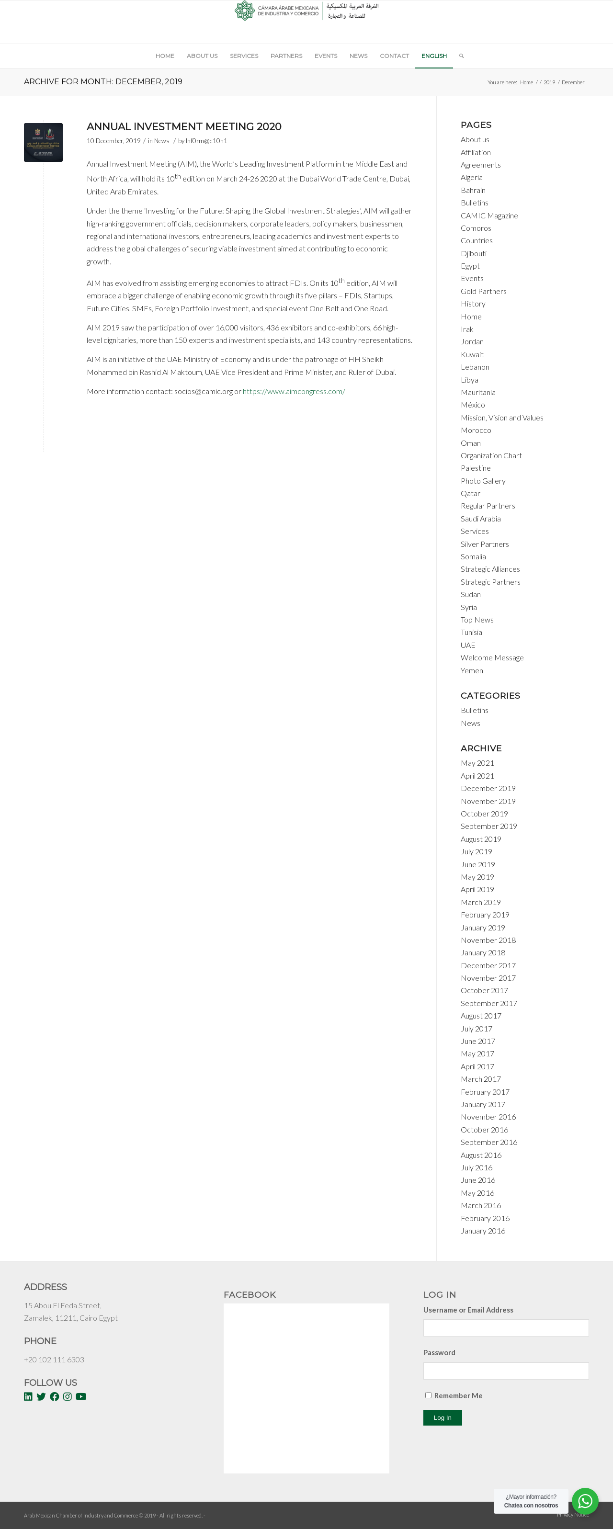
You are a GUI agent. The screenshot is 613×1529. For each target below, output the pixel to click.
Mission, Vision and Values (502, 417)
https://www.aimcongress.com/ (294, 391)
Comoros (476, 227)
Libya (469, 379)
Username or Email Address (468, 1309)
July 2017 (476, 1028)
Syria (469, 607)
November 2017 (488, 977)
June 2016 (478, 1179)
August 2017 (481, 1015)
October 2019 (484, 813)
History (473, 303)
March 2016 (481, 1205)
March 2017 (481, 1078)
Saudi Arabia (481, 518)
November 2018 (488, 939)
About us (475, 139)
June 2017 (478, 1040)
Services (475, 530)
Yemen (472, 670)
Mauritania (478, 391)
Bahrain (473, 189)
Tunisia (471, 631)
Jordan (472, 341)
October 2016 (484, 1129)
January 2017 (483, 1104)
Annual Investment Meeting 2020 (184, 127)
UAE (468, 644)
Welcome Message (492, 657)
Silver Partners (485, 543)
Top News (477, 619)
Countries (477, 240)
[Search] (458, 56)
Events (472, 278)
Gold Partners (484, 290)
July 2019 (476, 851)
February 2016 (485, 1218)
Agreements (481, 164)
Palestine (476, 467)
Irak (467, 328)
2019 (549, 82)
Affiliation (476, 152)
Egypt (470, 265)
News (162, 141)
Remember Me (458, 1395)
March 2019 (481, 901)
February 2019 (485, 914)
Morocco (476, 429)
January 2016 (483, 1230)
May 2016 (477, 1192)
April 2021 (477, 775)
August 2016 (481, 1154)
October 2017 (484, 990)
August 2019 (481, 838)
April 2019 (477, 889)
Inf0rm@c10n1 (206, 141)
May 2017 (477, 1053)
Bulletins (474, 202)
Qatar (470, 493)
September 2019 (489, 825)
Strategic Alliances (490, 568)
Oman (471, 442)
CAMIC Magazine (489, 215)
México (473, 404)
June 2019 (478, 864)
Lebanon (475, 366)
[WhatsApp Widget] (585, 1501)
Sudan (471, 594)
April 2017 (477, 1066)
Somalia (473, 556)
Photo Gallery (483, 480)
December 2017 (488, 965)
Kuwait (472, 354)
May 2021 (477, 762)
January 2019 (483, 927)
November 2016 (488, 1116)
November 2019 (488, 800)
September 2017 (489, 1003)
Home (526, 82)
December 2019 (488, 788)
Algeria (472, 176)
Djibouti (474, 253)
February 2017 (485, 1091)
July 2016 (476, 1167)
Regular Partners (488, 505)
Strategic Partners (491, 581)
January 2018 (483, 952)
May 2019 (477, 876)
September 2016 (489, 1141)
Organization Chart (491, 455)
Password (439, 1352)
